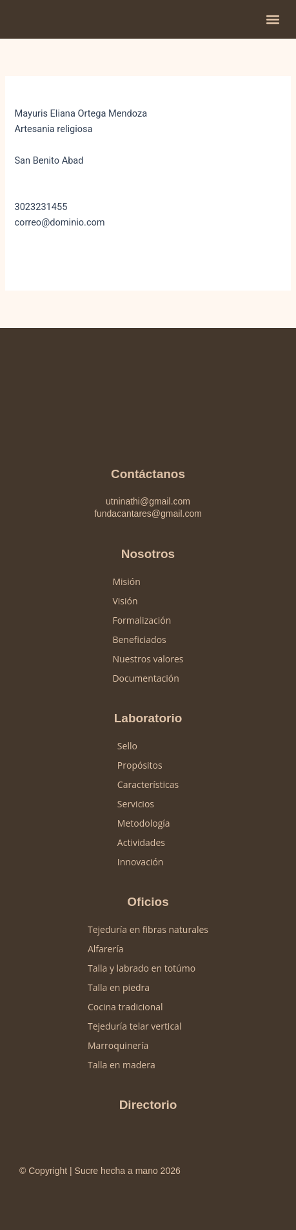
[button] (272, 19)
